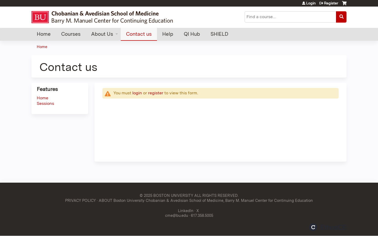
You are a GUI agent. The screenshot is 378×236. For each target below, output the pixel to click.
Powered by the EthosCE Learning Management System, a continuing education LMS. (327, 227)
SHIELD (219, 34)
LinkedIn (185, 210)
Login (311, 3)
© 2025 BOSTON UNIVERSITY (166, 195)
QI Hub (192, 34)
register (155, 92)
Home (44, 34)
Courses (71, 34)
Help (167, 34)
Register (331, 3)
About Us (102, 34)
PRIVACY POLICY (80, 200)
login (137, 92)
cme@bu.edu (176, 215)
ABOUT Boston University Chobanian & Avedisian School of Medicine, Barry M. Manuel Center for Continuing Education (206, 200)
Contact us (139, 34)
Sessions (45, 103)
